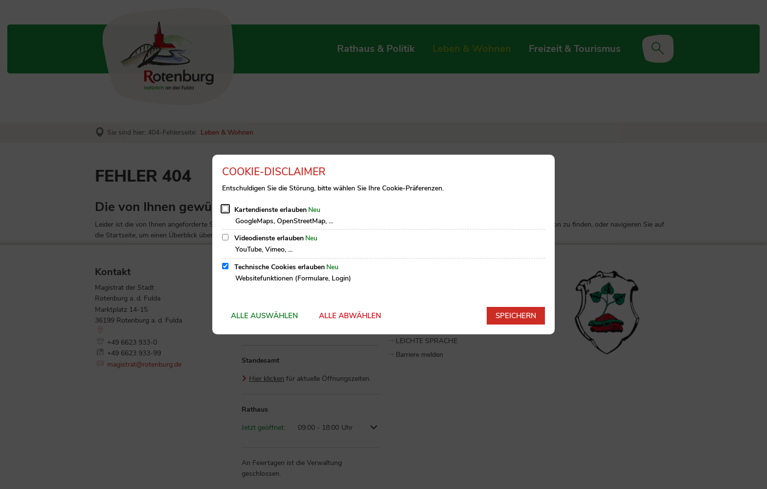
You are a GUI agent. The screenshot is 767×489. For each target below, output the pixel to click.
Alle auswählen (264, 316)
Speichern (516, 316)
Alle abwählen (350, 316)
